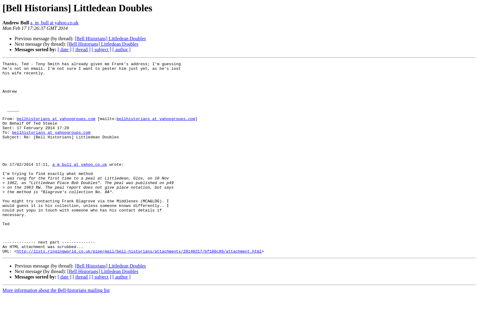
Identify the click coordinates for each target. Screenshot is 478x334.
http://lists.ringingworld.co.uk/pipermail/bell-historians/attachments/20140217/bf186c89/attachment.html (139, 289)
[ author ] (121, 49)
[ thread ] (82, 49)
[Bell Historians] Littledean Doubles (110, 38)
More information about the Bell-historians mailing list (56, 328)
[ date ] (64, 49)
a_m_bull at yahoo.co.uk (54, 22)
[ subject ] (101, 49)
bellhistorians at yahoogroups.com (56, 130)
